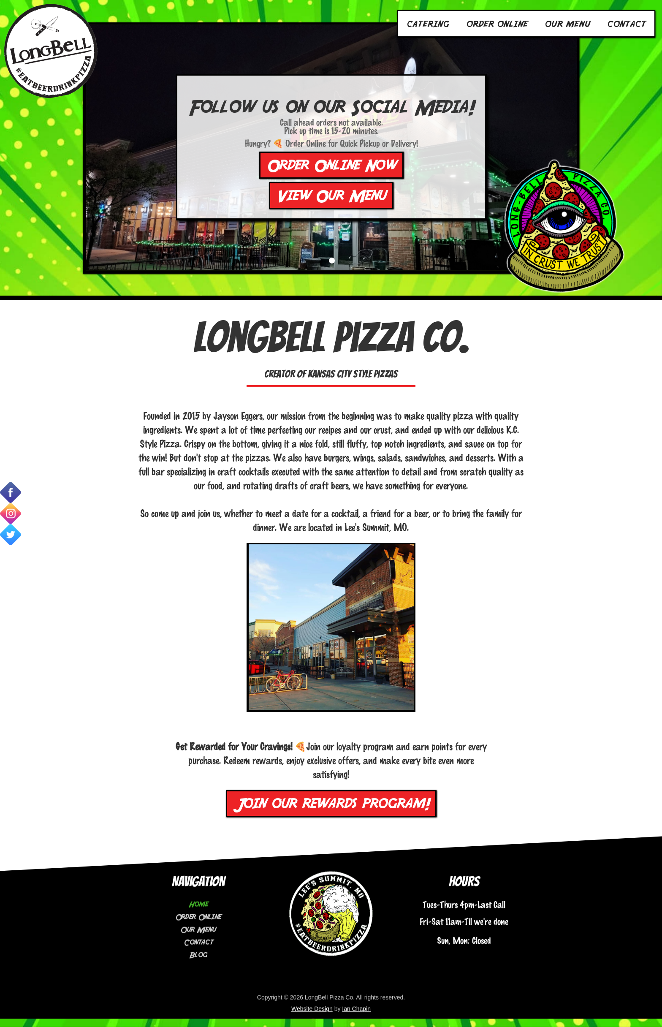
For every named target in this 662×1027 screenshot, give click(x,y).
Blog (198, 944)
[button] (332, 262)
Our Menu (567, 23)
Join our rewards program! (331, 803)
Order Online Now (331, 166)
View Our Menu (331, 196)
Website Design (312, 998)
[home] (50, 50)
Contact (626, 23)
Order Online (497, 23)
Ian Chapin (356, 998)
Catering (428, 23)
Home (198, 894)
